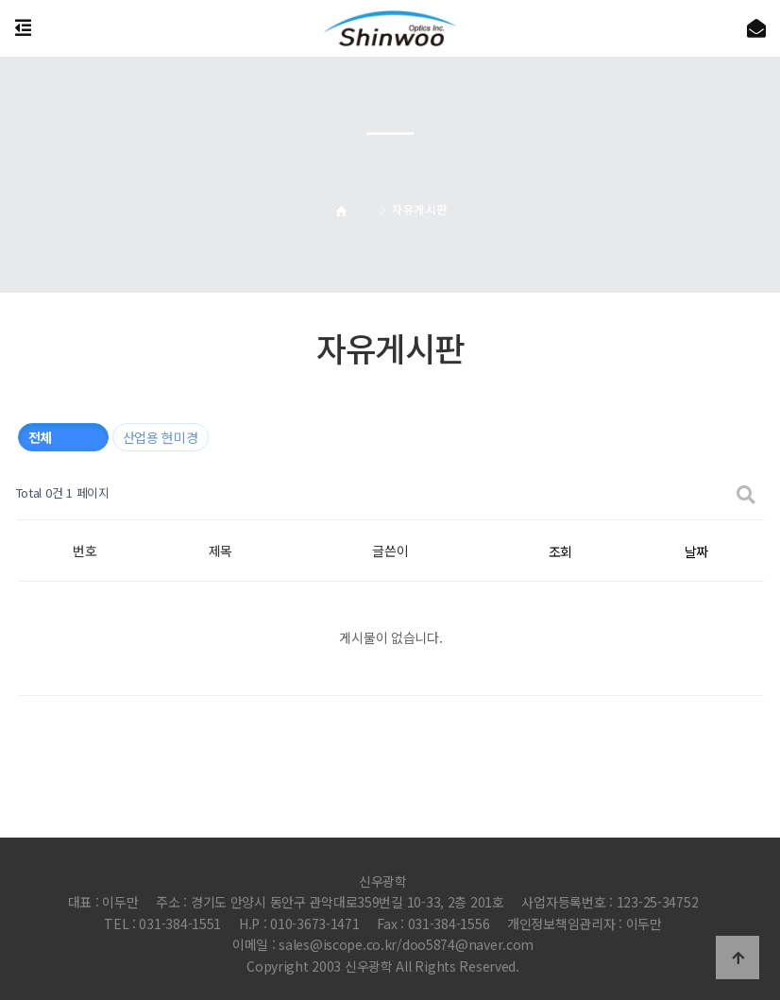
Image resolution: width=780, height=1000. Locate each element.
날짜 (696, 551)
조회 (560, 551)
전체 (40, 437)
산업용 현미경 (160, 437)
